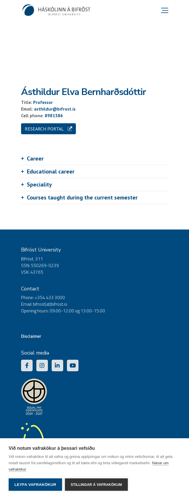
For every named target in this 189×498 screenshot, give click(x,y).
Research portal (48, 129)
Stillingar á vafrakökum (96, 485)
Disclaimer (31, 336)
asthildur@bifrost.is (55, 109)
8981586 (54, 115)
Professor (43, 102)
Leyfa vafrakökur (35, 484)
